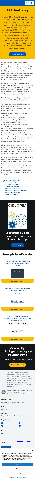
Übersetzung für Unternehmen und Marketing (16, 190)
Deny (17, 469)
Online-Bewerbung (7, 408)
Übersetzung (5, 402)
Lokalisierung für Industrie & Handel (14, 186)
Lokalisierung (15, 402)
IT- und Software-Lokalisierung (12, 184)
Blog (2, 415)
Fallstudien (9, 415)
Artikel (9, 394)
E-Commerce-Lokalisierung (11, 194)
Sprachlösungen (6, 399)
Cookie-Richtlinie (12, 477)
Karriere (3, 406)
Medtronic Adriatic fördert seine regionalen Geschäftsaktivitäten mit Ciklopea (17, 289)
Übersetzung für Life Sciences (12, 188)
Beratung (23, 402)
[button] (32, 450)
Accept (17, 464)
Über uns (4, 412)
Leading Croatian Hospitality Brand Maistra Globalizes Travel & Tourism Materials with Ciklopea (17, 263)
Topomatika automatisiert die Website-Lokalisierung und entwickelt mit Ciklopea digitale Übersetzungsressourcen (17, 318)
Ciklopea (8, 3)
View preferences (17, 473)
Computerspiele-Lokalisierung (12, 192)
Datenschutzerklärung (21, 477)
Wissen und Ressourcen (21, 415)
